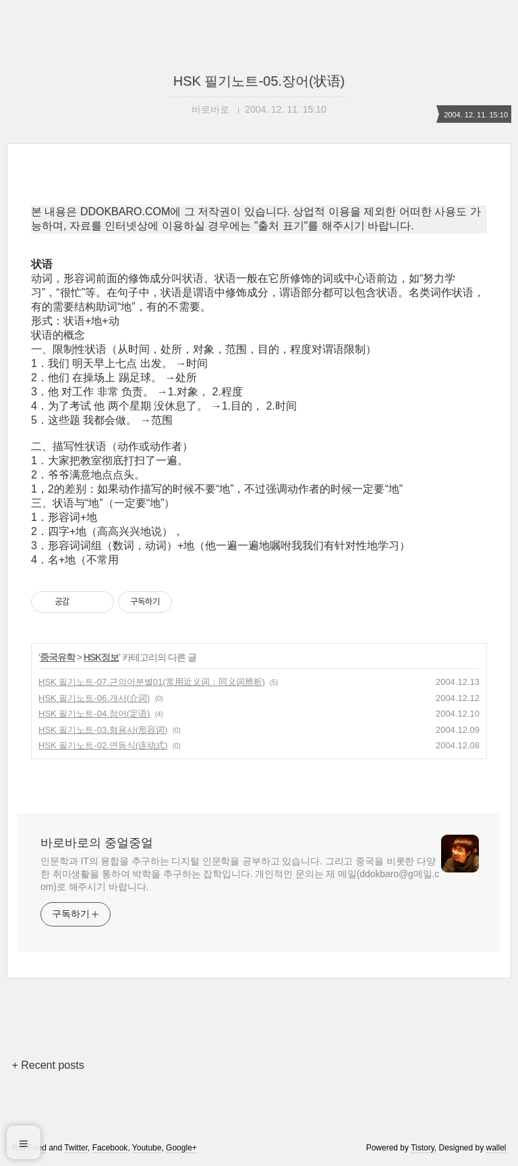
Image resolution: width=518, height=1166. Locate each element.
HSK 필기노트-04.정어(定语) (94, 714)
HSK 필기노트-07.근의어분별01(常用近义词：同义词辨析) (151, 682)
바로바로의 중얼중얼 (96, 843)
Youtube (147, 1148)
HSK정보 (101, 657)
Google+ (181, 1148)
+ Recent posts (47, 1065)
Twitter (76, 1148)
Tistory (422, 1148)
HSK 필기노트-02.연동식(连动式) (102, 745)
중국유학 (57, 657)
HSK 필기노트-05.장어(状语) (259, 81)
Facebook (110, 1148)
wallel (496, 1148)
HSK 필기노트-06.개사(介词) (94, 698)
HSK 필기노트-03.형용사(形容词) (102, 730)
